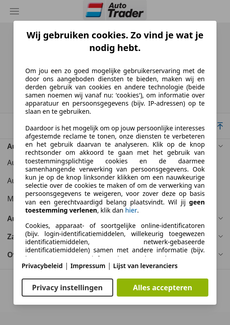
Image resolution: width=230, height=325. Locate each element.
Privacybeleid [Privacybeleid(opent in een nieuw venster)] (42, 265)
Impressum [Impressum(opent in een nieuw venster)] (88, 265)
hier (131, 210)
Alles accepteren (162, 287)
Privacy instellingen (67, 287)
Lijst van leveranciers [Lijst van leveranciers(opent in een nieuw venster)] (145, 265)
